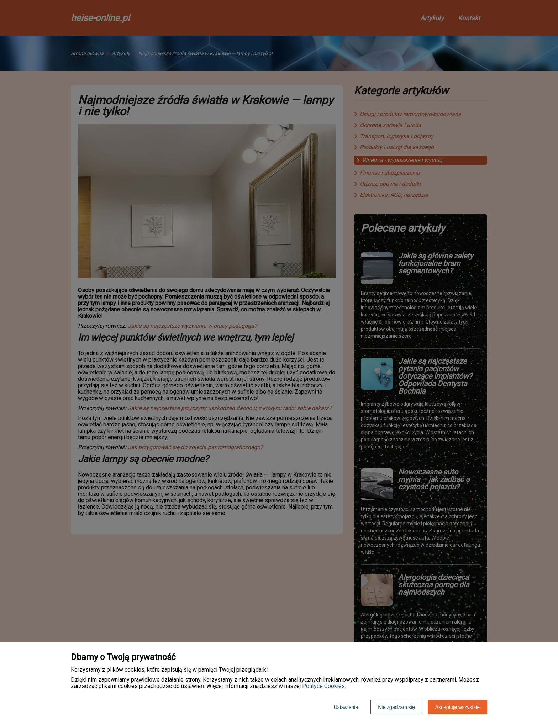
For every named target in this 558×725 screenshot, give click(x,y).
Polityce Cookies (323, 686)
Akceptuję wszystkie (457, 707)
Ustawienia (346, 707)
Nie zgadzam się (396, 707)
